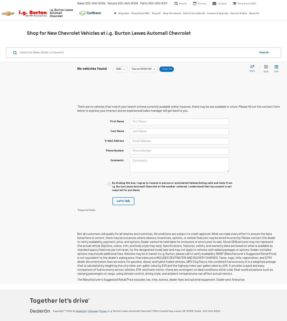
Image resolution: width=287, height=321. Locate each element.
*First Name (117, 121)
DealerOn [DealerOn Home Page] (81, 311)
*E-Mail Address (114, 141)
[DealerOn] (40, 311)
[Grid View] (265, 69)
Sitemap (93, 311)
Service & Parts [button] (238, 13)
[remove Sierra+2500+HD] (143, 69)
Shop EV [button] (156, 13)
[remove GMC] (120, 69)
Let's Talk (123, 201)
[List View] (276, 69)
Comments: (117, 160)
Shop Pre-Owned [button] (172, 13)
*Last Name (117, 131)
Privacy (103, 311)
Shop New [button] (123, 13)
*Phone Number (114, 151)
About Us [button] (254, 13)
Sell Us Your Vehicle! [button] (194, 13)
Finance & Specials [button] (217, 13)
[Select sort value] (253, 69)
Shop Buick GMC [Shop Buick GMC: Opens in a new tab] (140, 13)
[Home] (115, 13)
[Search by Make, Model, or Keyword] (138, 52)
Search (264, 52)
